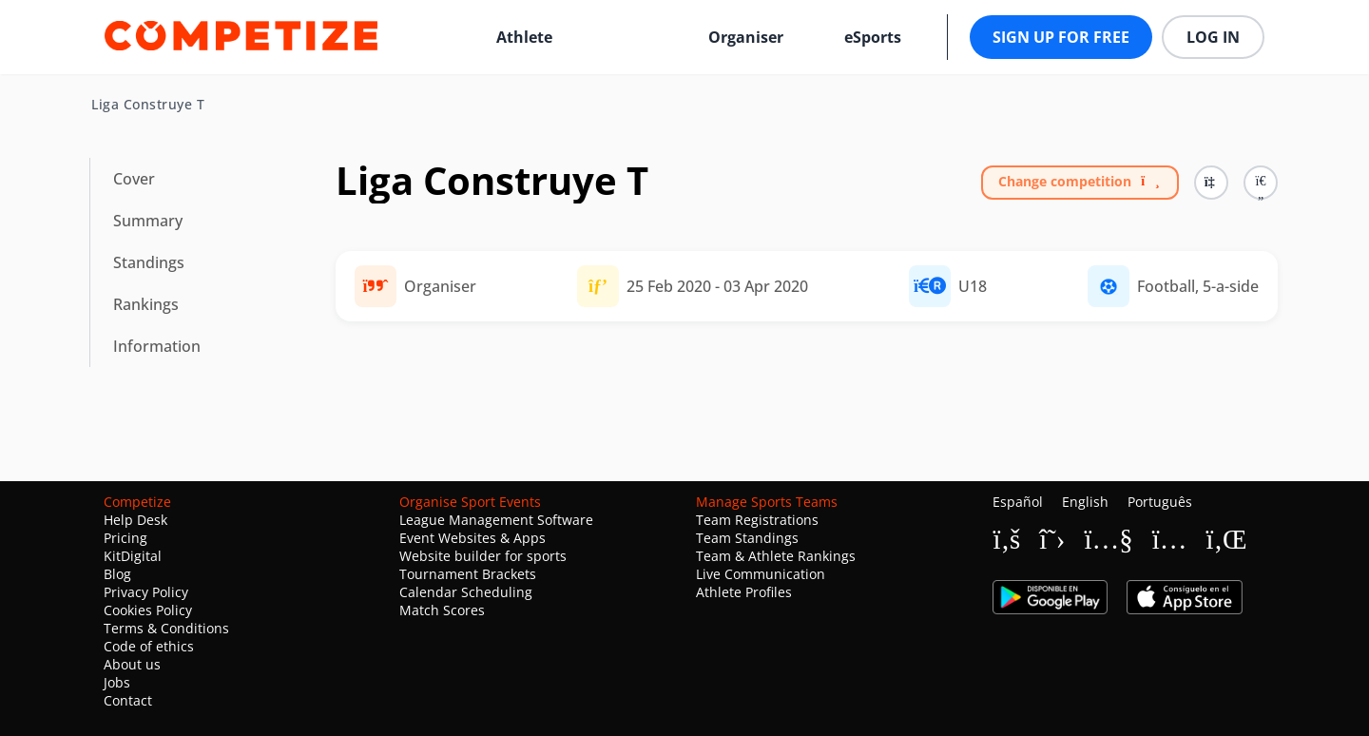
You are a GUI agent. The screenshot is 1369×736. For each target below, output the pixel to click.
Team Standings (747, 538)
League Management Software (496, 520)
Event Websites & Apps (472, 538)
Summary (148, 220)
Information (157, 346)
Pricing (125, 538)
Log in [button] (1213, 37)
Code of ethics (149, 646)
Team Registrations (757, 520)
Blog (117, 574)
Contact (128, 700)
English (1085, 502)
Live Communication (760, 574)
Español (1018, 502)
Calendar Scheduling (465, 592)
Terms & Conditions (166, 628)
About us (132, 664)
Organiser (745, 37)
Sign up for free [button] (1061, 37)
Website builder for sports (483, 556)
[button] (1261, 182)
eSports (872, 37)
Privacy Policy (146, 592)
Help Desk (135, 520)
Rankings (146, 304)
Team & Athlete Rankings (776, 556)
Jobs (117, 682)
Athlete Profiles (744, 592)
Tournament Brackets (467, 574)
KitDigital (133, 556)
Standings (148, 262)
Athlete (524, 37)
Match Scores (442, 610)
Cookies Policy (148, 610)
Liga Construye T (147, 104)
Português (1160, 502)
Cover (134, 178)
